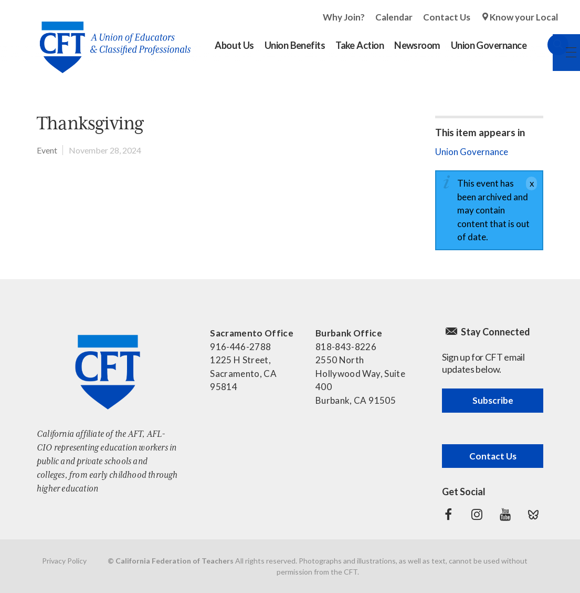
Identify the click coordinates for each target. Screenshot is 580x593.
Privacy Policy (64, 560)
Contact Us (446, 17)
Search (547, 44)
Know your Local (524, 17)
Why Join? (344, 17)
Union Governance (471, 151)
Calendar (394, 17)
